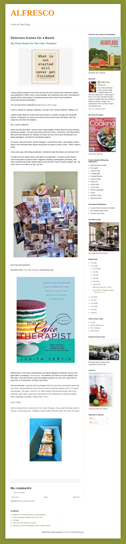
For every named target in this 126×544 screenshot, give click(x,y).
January (95, 284)
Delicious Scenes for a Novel (101, 287)
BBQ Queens (94, 331)
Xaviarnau (66, 532)
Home (46, 497)
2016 (93, 263)
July (94, 272)
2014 (93, 297)
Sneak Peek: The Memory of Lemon (24, 523)
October (96, 269)
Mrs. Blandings (95, 328)
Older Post (76, 497)
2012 (93, 303)
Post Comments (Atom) (27, 501)
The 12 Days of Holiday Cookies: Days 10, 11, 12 (103, 291)
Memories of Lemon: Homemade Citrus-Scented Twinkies (31, 526)
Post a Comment (19, 492)
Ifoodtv (92, 322)
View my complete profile (96, 109)
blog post (27, 411)
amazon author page (48, 105)
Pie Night (16, 520)
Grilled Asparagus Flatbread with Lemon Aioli (28, 517)
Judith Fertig (105, 82)
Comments (94, 423)
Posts (92, 419)
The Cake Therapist (31, 270)
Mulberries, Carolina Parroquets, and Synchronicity (29, 515)
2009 (93, 309)
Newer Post (15, 497)
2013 (93, 300)
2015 (93, 266)
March (95, 281)
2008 (93, 313)
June (94, 275)
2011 (93, 306)
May (94, 278)
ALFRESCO (33, 12)
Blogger (81, 532)
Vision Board (35, 375)
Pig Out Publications (97, 325)
